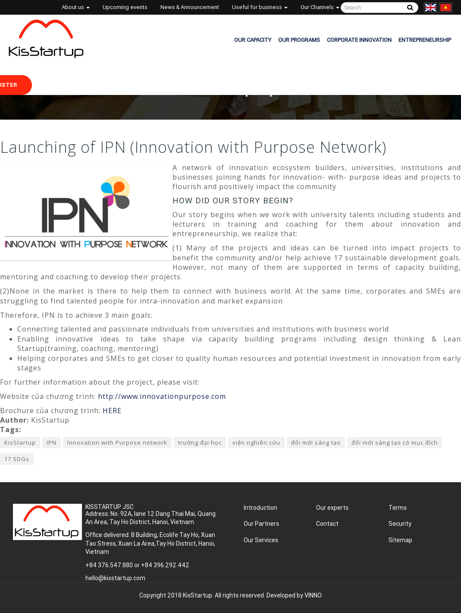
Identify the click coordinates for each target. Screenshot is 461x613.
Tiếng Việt (445, 7)
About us (76, 7)
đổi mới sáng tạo (316, 442)
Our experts (332, 508)
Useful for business (260, 7)
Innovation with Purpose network (117, 442)
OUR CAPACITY (252, 40)
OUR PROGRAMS (299, 40)
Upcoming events (125, 7)
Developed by (294, 595)
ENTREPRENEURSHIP (424, 40)
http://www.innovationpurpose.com (162, 396)
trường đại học (200, 442)
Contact (327, 524)
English (430, 7)
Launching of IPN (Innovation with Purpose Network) (193, 147)
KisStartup (20, 442)
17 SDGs (16, 459)
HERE (112, 410)
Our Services (261, 540)
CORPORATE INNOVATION (359, 40)
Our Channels (320, 7)
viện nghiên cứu (256, 442)
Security (400, 524)
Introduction (260, 508)
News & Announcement (189, 7)
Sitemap (400, 540)
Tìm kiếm (410, 7)
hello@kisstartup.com (115, 578)
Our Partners (261, 524)
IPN (51, 442)
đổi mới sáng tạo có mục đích (394, 442)
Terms (398, 508)
